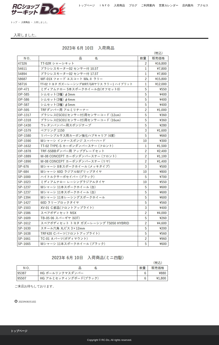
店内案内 (187, 5)
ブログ (133, 5)
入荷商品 (119, 5)
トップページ (86, 5)
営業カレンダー (168, 5)
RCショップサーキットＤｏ (38, 9)
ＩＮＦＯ (104, 5)
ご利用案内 (148, 5)
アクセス (202, 5)
